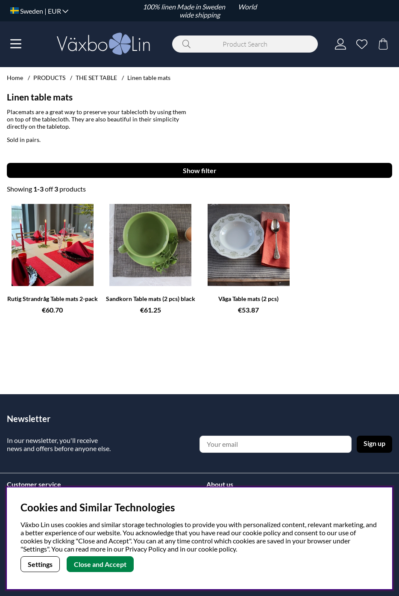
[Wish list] (362, 44)
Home (15, 77)
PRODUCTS (49, 77)
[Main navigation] (16, 44)
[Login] (340, 44)
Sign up (374, 443)
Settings (40, 564)
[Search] (245, 44)
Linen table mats (148, 77)
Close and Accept (100, 564)
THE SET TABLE (96, 77)
